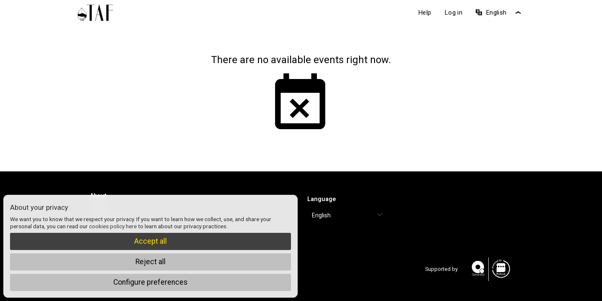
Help (424, 12)
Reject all (150, 262)
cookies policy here (113, 226)
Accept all (150, 241)
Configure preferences (150, 282)
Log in (453, 12)
